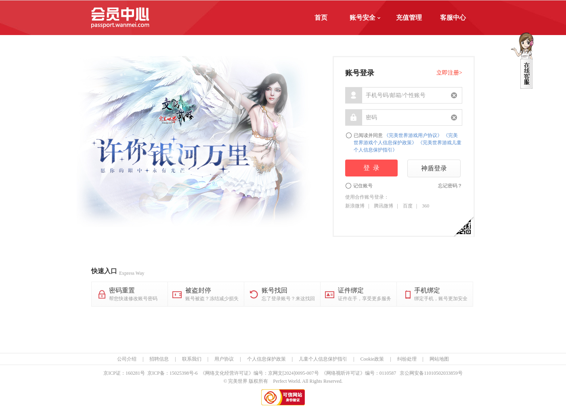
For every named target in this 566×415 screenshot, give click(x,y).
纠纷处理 (407, 359)
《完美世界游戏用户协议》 (413, 135)
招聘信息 (159, 359)
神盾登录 (434, 168)
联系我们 (191, 359)
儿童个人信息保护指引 (323, 359)
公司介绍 (126, 359)
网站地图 (439, 359)
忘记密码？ (450, 186)
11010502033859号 (443, 373)
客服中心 (453, 17)
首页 (320, 17)
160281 (133, 373)
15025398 (179, 373)
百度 (408, 206)
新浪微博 (355, 206)
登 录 (371, 167)
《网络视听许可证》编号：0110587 (358, 373)
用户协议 (224, 359)
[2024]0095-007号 (301, 373)
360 (425, 206)
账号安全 (365, 17)
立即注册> (449, 73)
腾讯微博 (383, 206)
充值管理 (409, 17)
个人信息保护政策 (266, 359)
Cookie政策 (372, 359)
